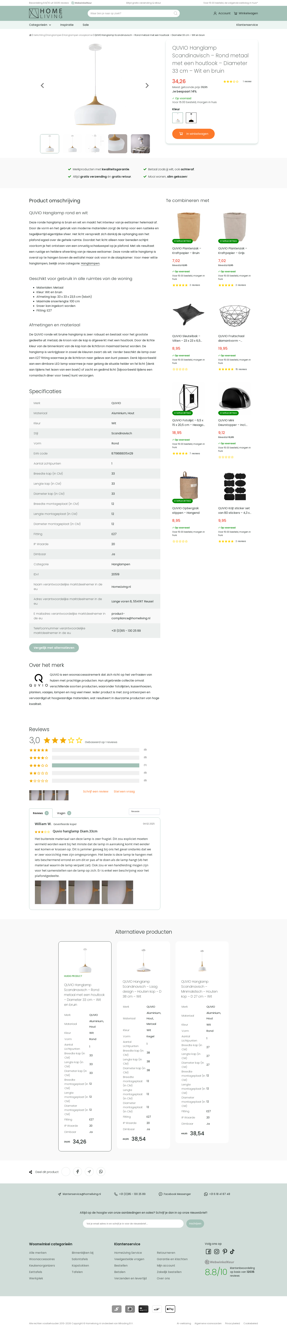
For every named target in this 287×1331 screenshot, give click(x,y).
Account (224, 13)
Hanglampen (54, 35)
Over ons (163, 1278)
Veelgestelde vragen (129, 1259)
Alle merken (37, 1253)
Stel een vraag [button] (124, 791)
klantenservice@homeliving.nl (82, 1194)
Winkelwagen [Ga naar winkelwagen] (248, 13)
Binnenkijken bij (82, 1253)
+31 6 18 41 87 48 (219, 1194)
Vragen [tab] (61, 813)
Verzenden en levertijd (130, 1278)
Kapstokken (80, 1265)
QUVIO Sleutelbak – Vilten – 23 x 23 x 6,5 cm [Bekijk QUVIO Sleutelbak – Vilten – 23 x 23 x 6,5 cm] (189, 335)
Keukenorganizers (42, 1265)
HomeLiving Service (128, 1253)
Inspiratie (67, 25)
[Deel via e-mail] (89, 1171)
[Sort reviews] (144, 811)
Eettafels (35, 1272)
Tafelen (77, 1272)
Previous (42, 85)
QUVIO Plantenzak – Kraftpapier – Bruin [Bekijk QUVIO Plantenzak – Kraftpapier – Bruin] (189, 249)
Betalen (119, 1272)
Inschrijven (195, 1223)
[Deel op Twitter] (65, 1171)
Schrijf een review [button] (95, 791)
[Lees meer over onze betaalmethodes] (117, 1309)
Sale (86, 25)
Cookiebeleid (250, 1323)
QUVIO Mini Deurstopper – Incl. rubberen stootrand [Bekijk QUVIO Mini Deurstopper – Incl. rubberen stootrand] (235, 420)
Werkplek (36, 1278)
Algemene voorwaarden (208, 1323)
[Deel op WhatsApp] (100, 1171)
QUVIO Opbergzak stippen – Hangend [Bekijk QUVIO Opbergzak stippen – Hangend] (189, 507)
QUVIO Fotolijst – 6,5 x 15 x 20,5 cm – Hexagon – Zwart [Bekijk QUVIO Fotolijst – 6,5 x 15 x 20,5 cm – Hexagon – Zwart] (189, 420)
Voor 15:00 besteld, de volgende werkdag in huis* (230, 2)
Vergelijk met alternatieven (54, 648)
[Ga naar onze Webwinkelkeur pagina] (80, 2)
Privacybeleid (232, 1323)
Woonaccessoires (42, 1259)
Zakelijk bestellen (169, 1272)
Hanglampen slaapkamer (78, 35)
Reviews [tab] (38, 813)
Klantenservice (247, 25)
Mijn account (166, 1265)
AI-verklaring (184, 1323)
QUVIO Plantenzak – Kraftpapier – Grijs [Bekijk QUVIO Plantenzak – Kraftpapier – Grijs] (235, 249)
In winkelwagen (197, 134)
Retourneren (166, 1253)
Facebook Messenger (177, 1194)
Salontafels (80, 1259)
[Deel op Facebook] (77, 1171)
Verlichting (39, 35)
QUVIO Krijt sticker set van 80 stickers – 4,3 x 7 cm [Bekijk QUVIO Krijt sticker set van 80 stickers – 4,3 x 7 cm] (235, 507)
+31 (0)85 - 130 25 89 (132, 1194)
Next (146, 85)
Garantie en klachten (172, 1259)
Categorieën (38, 25)
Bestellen (121, 1265)
